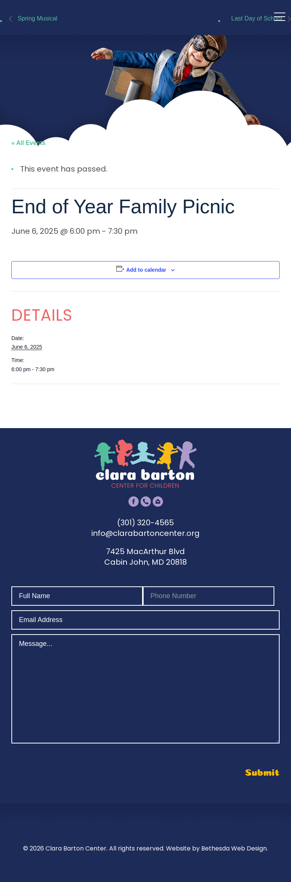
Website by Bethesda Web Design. (217, 848)
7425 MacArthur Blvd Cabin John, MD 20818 (145, 556)
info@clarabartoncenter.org (145, 533)
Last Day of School (257, 18)
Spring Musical (36, 18)
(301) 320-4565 (145, 522)
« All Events (28, 143)
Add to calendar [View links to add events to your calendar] (146, 270)
